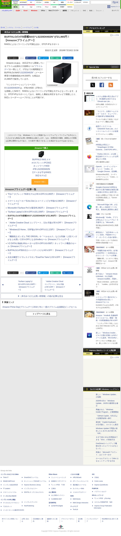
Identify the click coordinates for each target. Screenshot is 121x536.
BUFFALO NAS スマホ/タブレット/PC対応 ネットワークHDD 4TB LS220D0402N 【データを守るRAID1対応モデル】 (41, 167)
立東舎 (53, 488)
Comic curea (98, 481)
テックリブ (74, 506)
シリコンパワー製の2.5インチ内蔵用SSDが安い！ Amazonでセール (106, 299)
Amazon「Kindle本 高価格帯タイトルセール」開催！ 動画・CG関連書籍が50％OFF (107, 317)
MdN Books (77, 499)
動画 (90, 10)
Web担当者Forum (9, 481)
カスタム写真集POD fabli (103, 502)
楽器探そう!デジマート (58, 481)
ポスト (15, 58)
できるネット (7, 506)
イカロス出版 (74, 474)
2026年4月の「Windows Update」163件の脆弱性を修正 (107, 403)
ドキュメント (75, 10)
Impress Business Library (32, 485)
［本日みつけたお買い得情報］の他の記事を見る (41, 296)
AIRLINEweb (77, 477)
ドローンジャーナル (9, 492)
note (57, 58)
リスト (22, 58)
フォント (99, 10)
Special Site (94, 67)
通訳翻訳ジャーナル (79, 485)
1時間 (88, 31)
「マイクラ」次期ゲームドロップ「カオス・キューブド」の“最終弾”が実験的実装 (107, 113)
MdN (72, 496)
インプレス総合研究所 (10, 485)
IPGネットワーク (97, 495)
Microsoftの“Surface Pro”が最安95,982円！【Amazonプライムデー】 (38, 208)
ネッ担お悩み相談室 (9, 496)
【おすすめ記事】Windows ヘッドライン (104, 389)
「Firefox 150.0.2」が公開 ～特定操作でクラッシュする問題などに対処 (107, 156)
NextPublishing (29, 506)
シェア (32, 58)
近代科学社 (52, 503)
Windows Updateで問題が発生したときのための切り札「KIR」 (107, 430)
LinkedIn (69, 58)
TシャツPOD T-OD (58, 485)
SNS (84, 10)
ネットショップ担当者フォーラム (35, 481)
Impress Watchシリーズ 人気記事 (102, 350)
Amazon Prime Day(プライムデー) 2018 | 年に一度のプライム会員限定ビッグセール (39, 307)
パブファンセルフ (100, 491)
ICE (93, 474)
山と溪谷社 (52, 492)
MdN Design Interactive (80, 503)
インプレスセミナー (30, 488)
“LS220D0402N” (26, 73)
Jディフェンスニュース (80, 481)
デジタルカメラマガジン (11, 503)
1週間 (106, 31)
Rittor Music (53, 474)
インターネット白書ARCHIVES (13, 510)
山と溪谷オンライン (58, 495)
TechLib (75, 509)
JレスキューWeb (78, 488)
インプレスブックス (30, 502)
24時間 (97, 31)
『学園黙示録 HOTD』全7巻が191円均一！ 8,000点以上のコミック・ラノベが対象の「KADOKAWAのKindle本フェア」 (107, 255)
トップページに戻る (41, 314)
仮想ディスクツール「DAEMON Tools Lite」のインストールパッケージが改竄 (107, 128)
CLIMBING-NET (56, 499)
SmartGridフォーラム (31, 477)
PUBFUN (95, 488)
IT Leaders (6, 488)
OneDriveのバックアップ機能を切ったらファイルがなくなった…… (107, 445)
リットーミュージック (58, 477)
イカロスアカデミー (79, 492)
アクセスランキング (97, 28)
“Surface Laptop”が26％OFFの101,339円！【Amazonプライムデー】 (38, 212)
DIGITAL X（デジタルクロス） (34, 492)
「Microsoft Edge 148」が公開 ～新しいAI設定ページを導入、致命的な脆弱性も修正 (107, 207)
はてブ (45, 58)
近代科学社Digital (57, 506)
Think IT (5, 477)
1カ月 (116, 31)
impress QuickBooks (101, 485)
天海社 (96, 477)
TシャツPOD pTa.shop (102, 498)
